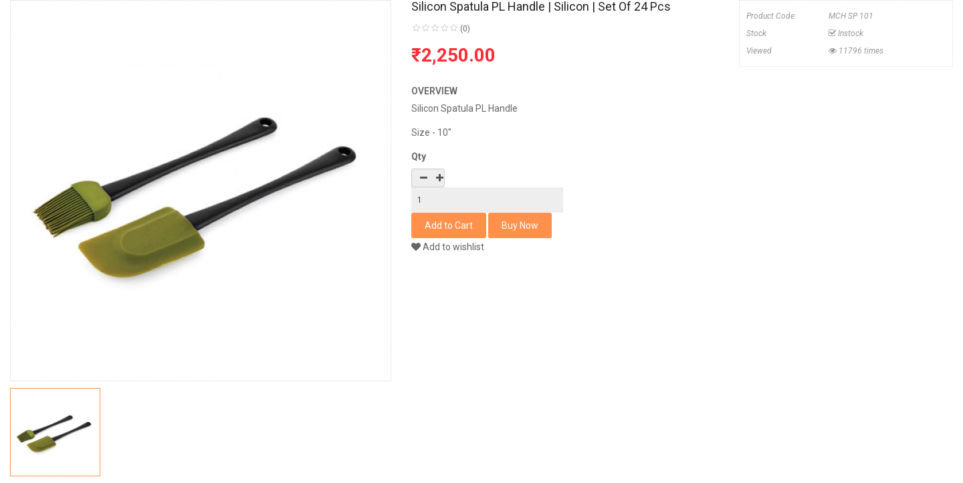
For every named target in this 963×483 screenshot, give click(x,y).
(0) (465, 28)
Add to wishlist (447, 247)
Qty (418, 156)
